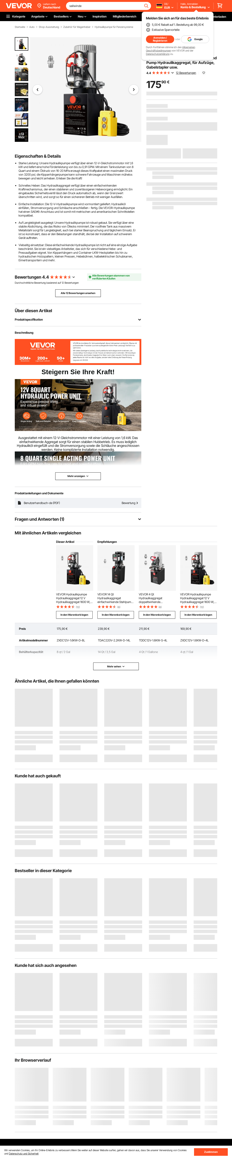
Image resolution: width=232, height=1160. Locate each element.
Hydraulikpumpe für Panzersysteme (114, 27)
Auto (32, 27)
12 (63, 282)
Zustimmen (211, 1151)
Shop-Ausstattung (49, 27)
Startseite (20, 27)
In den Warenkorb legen (74, 614)
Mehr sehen (116, 666)
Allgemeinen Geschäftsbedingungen (170, 49)
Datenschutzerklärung (158, 54)
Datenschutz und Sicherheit (24, 1153)
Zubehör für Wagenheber (76, 27)
